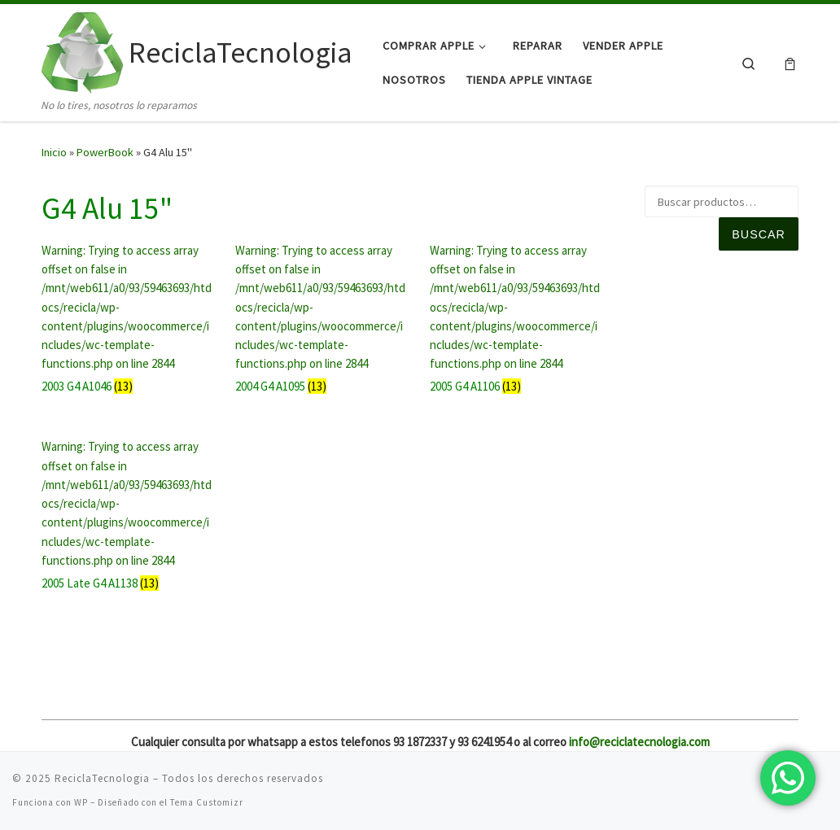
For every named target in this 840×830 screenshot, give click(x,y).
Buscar (758, 234)
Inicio (54, 152)
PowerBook (105, 152)
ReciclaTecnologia (102, 778)
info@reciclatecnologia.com (639, 741)
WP (81, 802)
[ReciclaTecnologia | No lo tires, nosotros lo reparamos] (82, 50)
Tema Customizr (206, 802)
